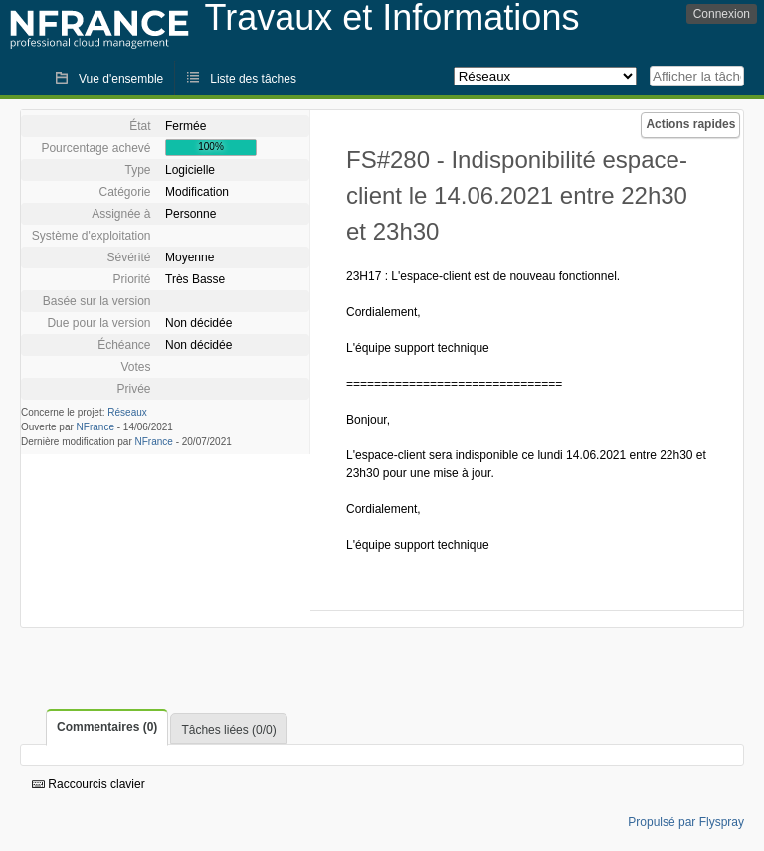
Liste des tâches (253, 78)
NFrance (95, 427)
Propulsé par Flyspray (686, 822)
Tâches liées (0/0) (228, 730)
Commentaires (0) (107, 727)
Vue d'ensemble (121, 78)
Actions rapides (690, 124)
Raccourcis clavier (88, 784)
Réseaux (126, 412)
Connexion (721, 14)
